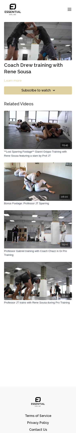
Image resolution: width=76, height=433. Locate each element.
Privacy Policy (38, 423)
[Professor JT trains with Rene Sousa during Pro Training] (38, 303)
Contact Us (38, 430)
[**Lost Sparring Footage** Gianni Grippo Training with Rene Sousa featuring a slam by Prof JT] (38, 154)
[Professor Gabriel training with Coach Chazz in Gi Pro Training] (38, 253)
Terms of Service (38, 416)
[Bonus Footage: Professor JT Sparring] (38, 203)
